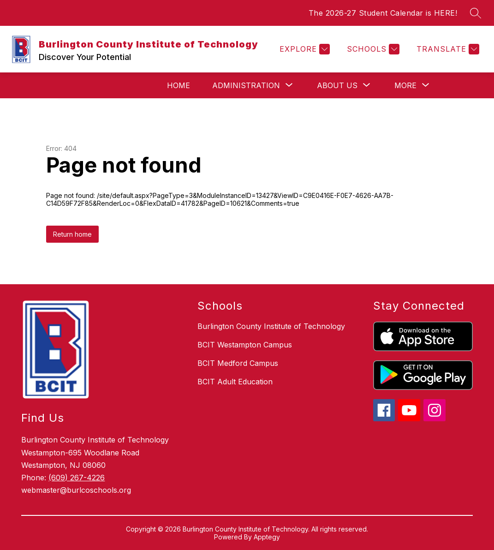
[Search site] (475, 12)
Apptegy (267, 537)
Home (178, 85)
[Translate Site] (446, 49)
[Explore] (303, 49)
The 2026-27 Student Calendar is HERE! (383, 13)
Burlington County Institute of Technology (271, 326)
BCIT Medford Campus (237, 363)
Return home (72, 234)
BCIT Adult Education (235, 381)
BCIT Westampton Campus (244, 344)
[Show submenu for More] (405, 85)
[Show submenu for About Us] (337, 85)
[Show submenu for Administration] (246, 85)
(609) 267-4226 (76, 477)
